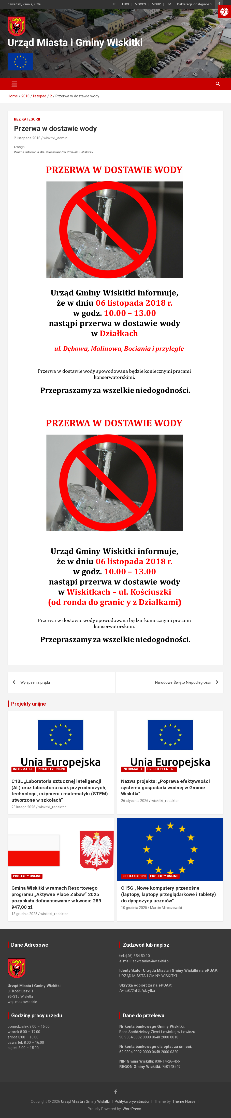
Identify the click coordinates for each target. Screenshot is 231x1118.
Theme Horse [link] (183, 1101)
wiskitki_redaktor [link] (52, 807)
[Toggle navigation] (14, 84)
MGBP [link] (156, 4)
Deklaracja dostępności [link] (194, 4)
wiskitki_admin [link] (55, 138)
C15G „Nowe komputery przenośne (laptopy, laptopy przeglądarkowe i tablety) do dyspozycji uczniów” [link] (168, 894)
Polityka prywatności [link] (132, 1101)
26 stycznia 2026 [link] (134, 801)
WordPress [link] (132, 1109)
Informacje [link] (23, 769)
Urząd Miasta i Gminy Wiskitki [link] (75, 43)
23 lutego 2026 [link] (23, 807)
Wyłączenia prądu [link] (35, 682)
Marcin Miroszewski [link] (166, 908)
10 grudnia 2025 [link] (134, 908)
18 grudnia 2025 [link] (24, 914)
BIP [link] (114, 4)
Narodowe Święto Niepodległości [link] (183, 682)
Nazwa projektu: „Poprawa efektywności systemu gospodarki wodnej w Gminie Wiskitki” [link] (165, 787)
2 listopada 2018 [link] (27, 138)
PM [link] (169, 4)
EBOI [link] (125, 4)
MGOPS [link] (140, 4)
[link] (224, 11)
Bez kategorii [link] (27, 119)
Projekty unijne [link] (28, 704)
